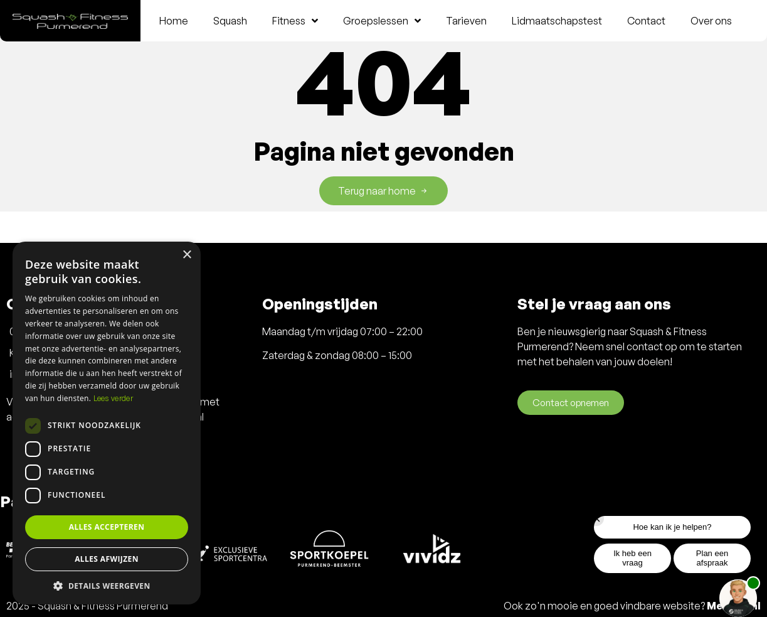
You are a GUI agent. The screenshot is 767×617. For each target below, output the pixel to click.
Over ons (711, 20)
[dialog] (107, 423)
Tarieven (466, 20)
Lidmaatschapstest (557, 20)
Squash (230, 20)
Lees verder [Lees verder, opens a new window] (113, 398)
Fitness (295, 20)
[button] (106, 585)
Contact (646, 20)
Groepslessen (382, 20)
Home (173, 20)
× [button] (186, 255)
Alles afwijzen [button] (107, 559)
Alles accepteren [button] (107, 527)
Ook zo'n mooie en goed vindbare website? (632, 605)
